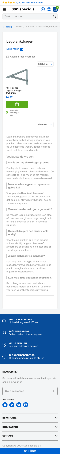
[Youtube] (18, 404)
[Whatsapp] (43, 9)
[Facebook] (5, 404)
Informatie (9, 417)
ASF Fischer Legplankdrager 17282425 (14, 90)
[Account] (49, 9)
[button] (17, 104)
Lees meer (15, 49)
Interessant (10, 427)
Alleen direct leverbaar (22, 57)
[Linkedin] (25, 404)
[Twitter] (11, 404)
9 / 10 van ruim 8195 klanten (22, 2)
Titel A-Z (46, 63)
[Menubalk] (4, 9)
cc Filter (30, 451)
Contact (7, 436)
